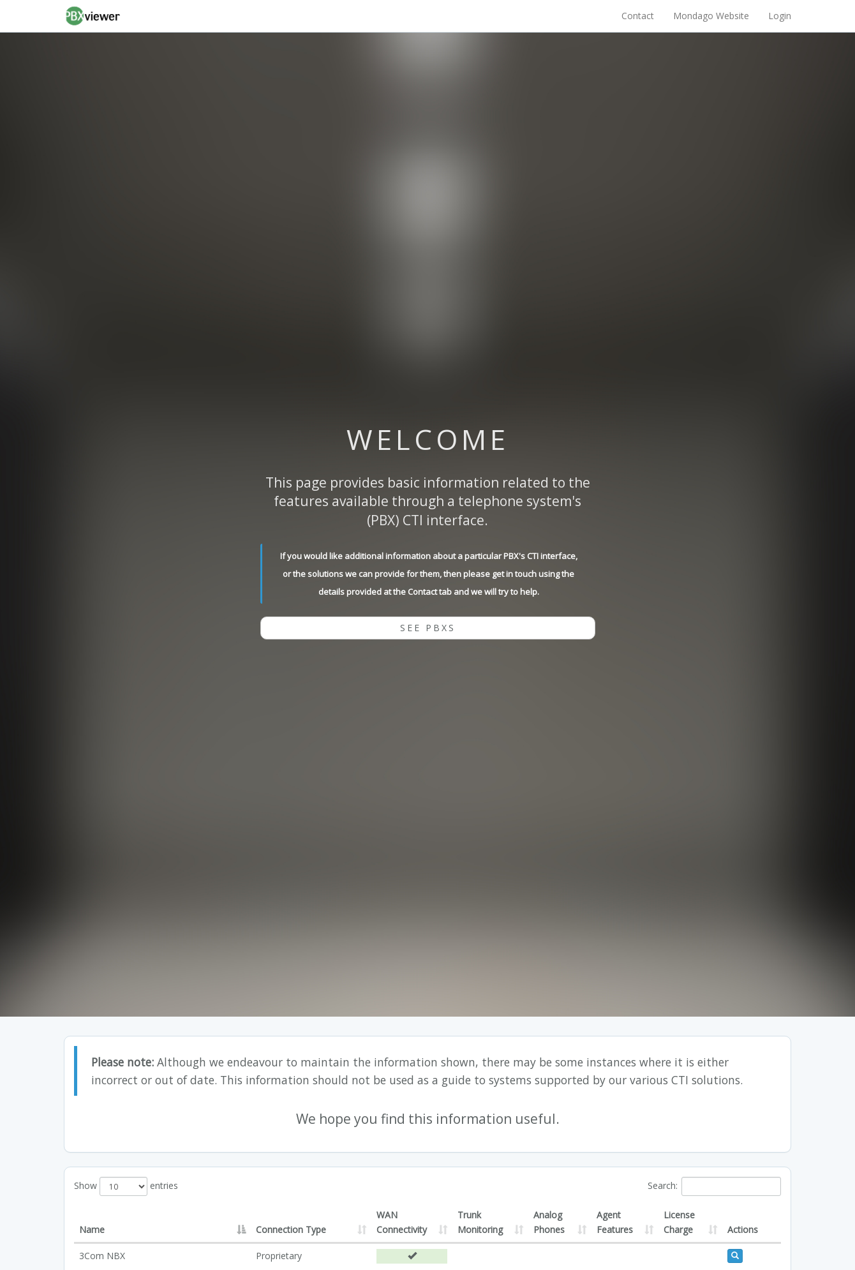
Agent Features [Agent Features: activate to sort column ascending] (615, 1222)
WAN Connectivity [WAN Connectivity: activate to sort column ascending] (401, 1222)
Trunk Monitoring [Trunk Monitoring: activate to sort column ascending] (480, 1222)
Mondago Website (711, 16)
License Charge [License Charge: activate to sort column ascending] (679, 1222)
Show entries (126, 1186)
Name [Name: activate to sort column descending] (92, 1229)
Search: (714, 1186)
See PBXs (428, 628)
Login (779, 16)
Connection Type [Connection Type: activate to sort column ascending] (291, 1229)
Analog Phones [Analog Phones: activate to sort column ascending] (549, 1222)
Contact (637, 16)
